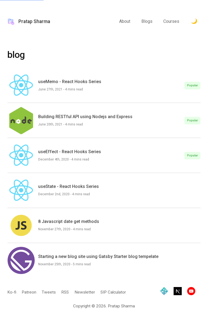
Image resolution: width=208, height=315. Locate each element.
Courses (171, 21)
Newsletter (84, 292)
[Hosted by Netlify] (164, 292)
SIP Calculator (113, 292)
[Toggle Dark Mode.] (194, 21)
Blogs (146, 21)
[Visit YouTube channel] (191, 292)
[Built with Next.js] (178, 292)
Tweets (49, 292)
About (124, 21)
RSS (65, 292)
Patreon (29, 292)
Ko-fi (11, 292)
